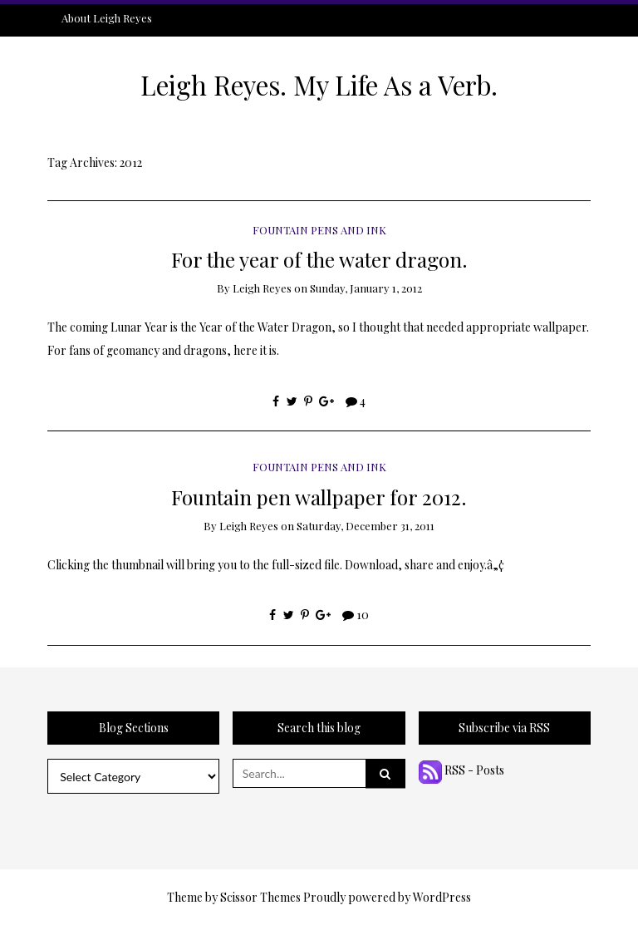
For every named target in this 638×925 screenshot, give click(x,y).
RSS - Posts (461, 770)
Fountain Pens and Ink (319, 230)
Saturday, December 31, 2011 (365, 526)
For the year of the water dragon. (319, 259)
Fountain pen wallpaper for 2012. (319, 496)
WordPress (442, 897)
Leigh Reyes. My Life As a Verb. (319, 84)
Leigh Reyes (262, 288)
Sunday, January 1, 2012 (366, 288)
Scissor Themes (260, 897)
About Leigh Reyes (106, 18)
